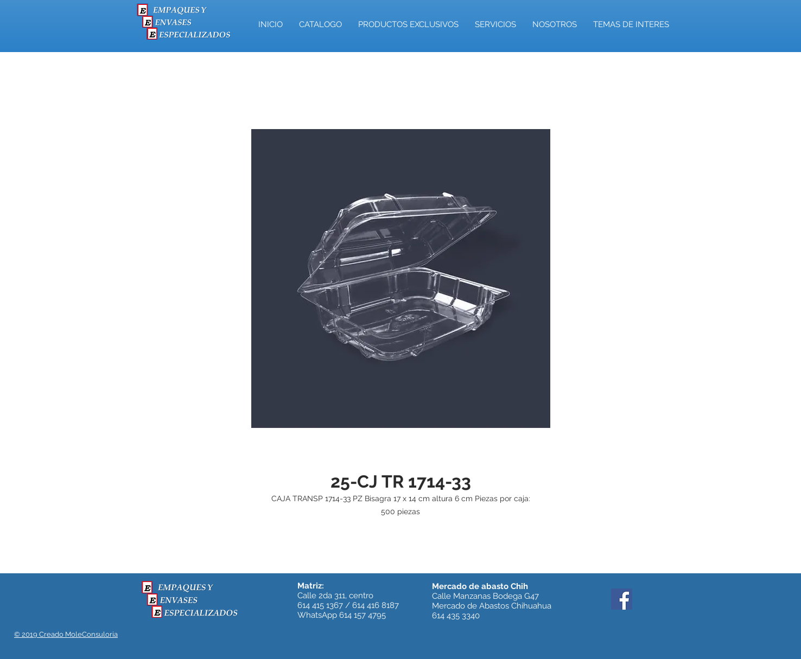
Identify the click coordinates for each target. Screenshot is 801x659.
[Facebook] (621, 599)
